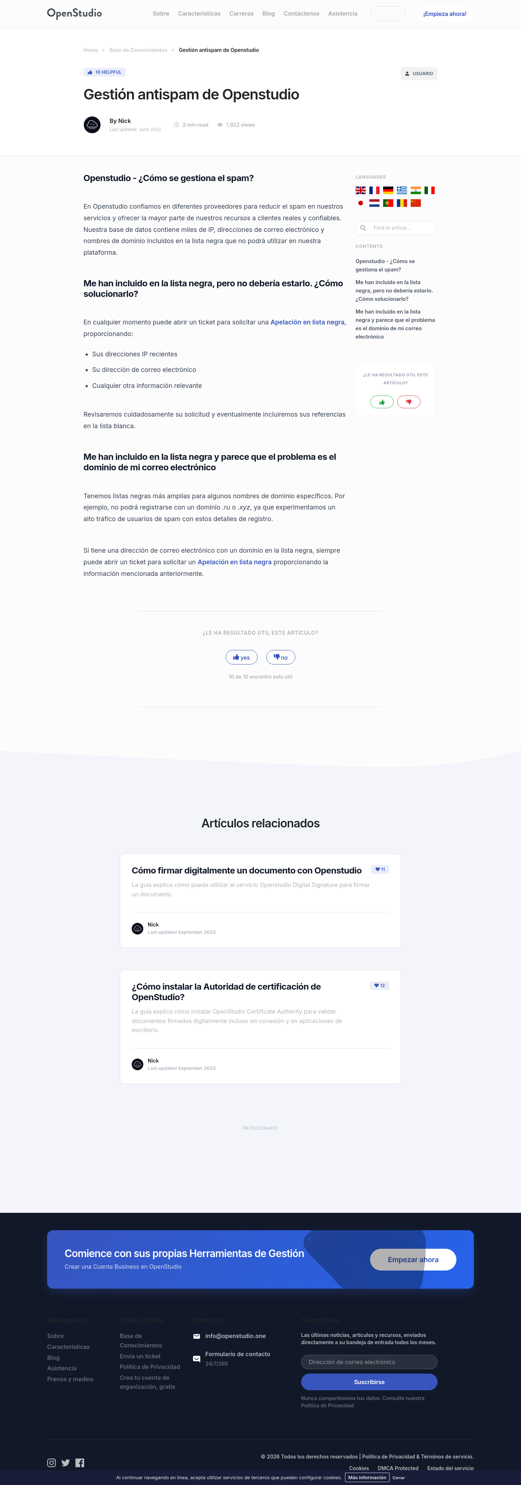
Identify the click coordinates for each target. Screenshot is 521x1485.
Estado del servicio (450, 1468)
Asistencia (343, 13)
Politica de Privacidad (150, 1366)
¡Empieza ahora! (445, 13)
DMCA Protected (398, 1468)
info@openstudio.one (235, 1335)
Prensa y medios (70, 1379)
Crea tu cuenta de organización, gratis (147, 1382)
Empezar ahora (413, 1259)
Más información (367, 1477)
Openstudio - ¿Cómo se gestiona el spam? (385, 265)
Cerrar (399, 1477)
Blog (268, 13)
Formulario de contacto (237, 1354)
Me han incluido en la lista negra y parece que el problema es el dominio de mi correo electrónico (395, 324)
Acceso (388, 13)
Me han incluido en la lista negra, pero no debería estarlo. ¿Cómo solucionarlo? (394, 290)
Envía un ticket (140, 1356)
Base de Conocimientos (141, 1340)
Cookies (359, 1468)
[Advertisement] (260, 1161)
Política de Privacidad (327, 1405)
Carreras (241, 13)
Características (199, 13)
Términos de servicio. (447, 1456)
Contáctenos (302, 13)
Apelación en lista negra (307, 322)
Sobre (161, 13)
